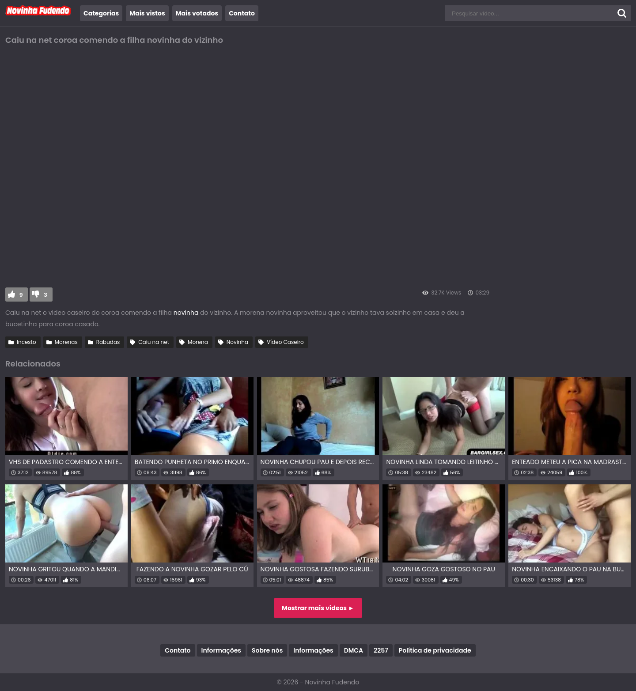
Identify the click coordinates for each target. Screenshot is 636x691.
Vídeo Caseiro (285, 342)
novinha (187, 312)
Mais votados (197, 13)
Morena (198, 342)
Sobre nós (267, 650)
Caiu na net (153, 342)
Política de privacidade (435, 650)
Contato (242, 13)
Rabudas (108, 342)
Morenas (66, 342)
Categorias (101, 13)
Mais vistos (147, 13)
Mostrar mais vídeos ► (318, 608)
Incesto (26, 342)
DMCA (353, 650)
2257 (381, 650)
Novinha (237, 342)
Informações (221, 650)
